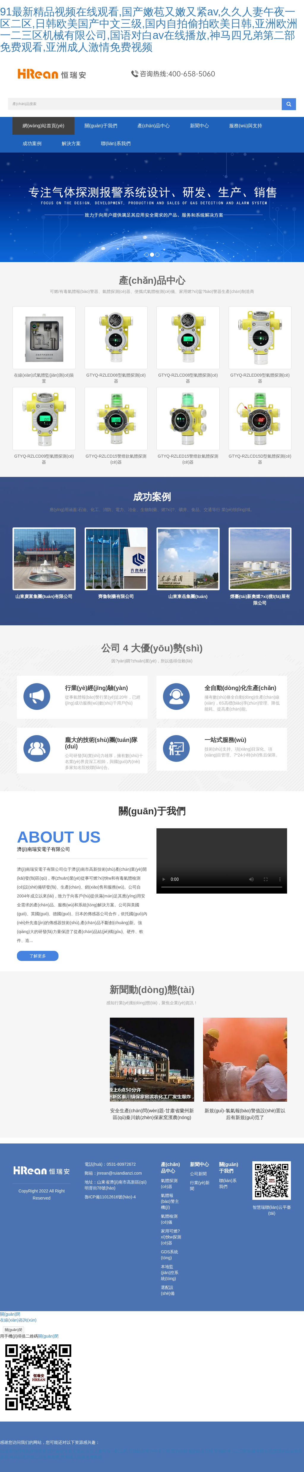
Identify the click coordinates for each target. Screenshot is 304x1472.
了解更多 (37, 956)
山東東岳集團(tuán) (188, 596)
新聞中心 (199, 125)
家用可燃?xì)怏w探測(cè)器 (171, 1237)
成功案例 (32, 143)
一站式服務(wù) (225, 740)
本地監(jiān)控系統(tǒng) (169, 1272)
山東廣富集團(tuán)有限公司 (43, 596)
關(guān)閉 (13, 1330)
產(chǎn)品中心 (153, 125)
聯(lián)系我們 (116, 143)
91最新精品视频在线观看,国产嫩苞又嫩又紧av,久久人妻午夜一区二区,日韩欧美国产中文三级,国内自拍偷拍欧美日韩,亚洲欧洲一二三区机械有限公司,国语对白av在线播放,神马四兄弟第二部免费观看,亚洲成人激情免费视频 (148, 29)
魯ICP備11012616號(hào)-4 (110, 1197)
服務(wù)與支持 (245, 125)
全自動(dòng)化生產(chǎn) (240, 688)
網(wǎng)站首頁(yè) (43, 125)
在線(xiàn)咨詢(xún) (18, 1320)
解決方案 (71, 143)
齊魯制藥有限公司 (116, 596)
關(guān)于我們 (101, 125)
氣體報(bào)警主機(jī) (170, 1201)
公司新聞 (198, 1173)
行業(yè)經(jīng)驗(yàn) (96, 688)
